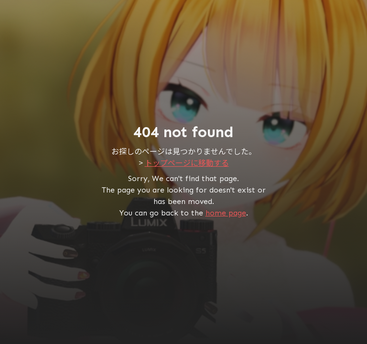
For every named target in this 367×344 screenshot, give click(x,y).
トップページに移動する (187, 162)
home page (225, 212)
